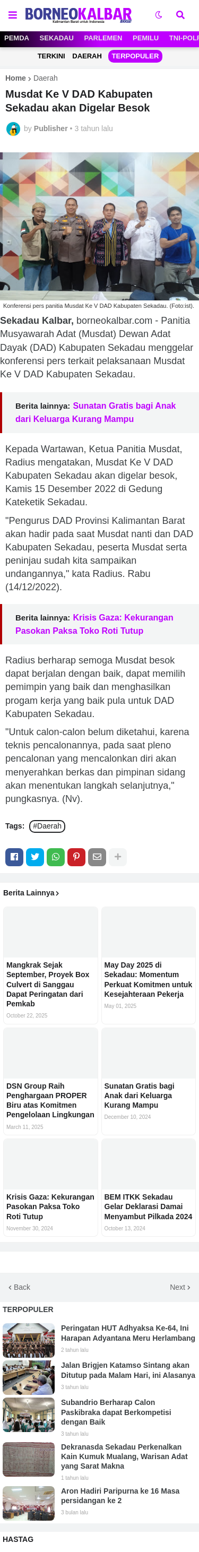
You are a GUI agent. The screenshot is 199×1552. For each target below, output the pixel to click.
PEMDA (16, 38)
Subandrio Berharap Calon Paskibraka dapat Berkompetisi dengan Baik (116, 1412)
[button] (12, 15)
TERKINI (51, 56)
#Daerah (47, 826)
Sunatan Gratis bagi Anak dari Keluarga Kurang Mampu (140, 1095)
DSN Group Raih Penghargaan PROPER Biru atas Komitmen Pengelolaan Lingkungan (50, 1100)
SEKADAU (57, 38)
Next (177, 1287)
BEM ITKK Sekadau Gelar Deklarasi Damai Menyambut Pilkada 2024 (149, 1206)
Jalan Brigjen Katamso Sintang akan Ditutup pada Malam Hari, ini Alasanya (128, 1370)
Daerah (45, 78)
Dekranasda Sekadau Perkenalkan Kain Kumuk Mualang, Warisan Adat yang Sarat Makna (124, 1456)
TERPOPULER (135, 56)
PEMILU (146, 38)
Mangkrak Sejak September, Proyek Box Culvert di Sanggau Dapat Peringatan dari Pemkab (47, 984)
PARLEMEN (103, 38)
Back (22, 1287)
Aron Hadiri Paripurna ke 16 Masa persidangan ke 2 (120, 1496)
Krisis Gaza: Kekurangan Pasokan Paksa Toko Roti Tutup (50, 1206)
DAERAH (87, 56)
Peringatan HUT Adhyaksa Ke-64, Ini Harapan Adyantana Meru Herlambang (128, 1333)
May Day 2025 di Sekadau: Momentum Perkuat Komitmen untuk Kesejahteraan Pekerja (149, 979)
